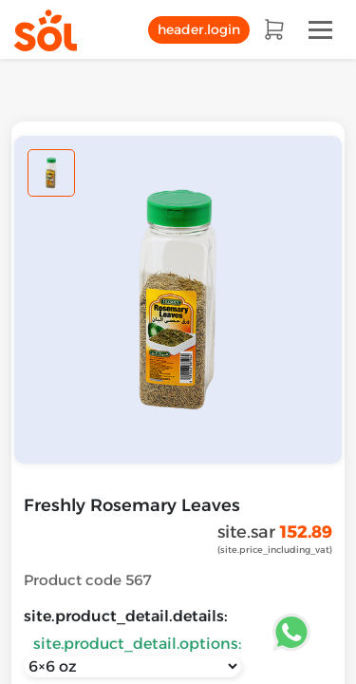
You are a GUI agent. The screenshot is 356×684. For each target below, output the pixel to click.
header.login (199, 29)
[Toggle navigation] (320, 30)
